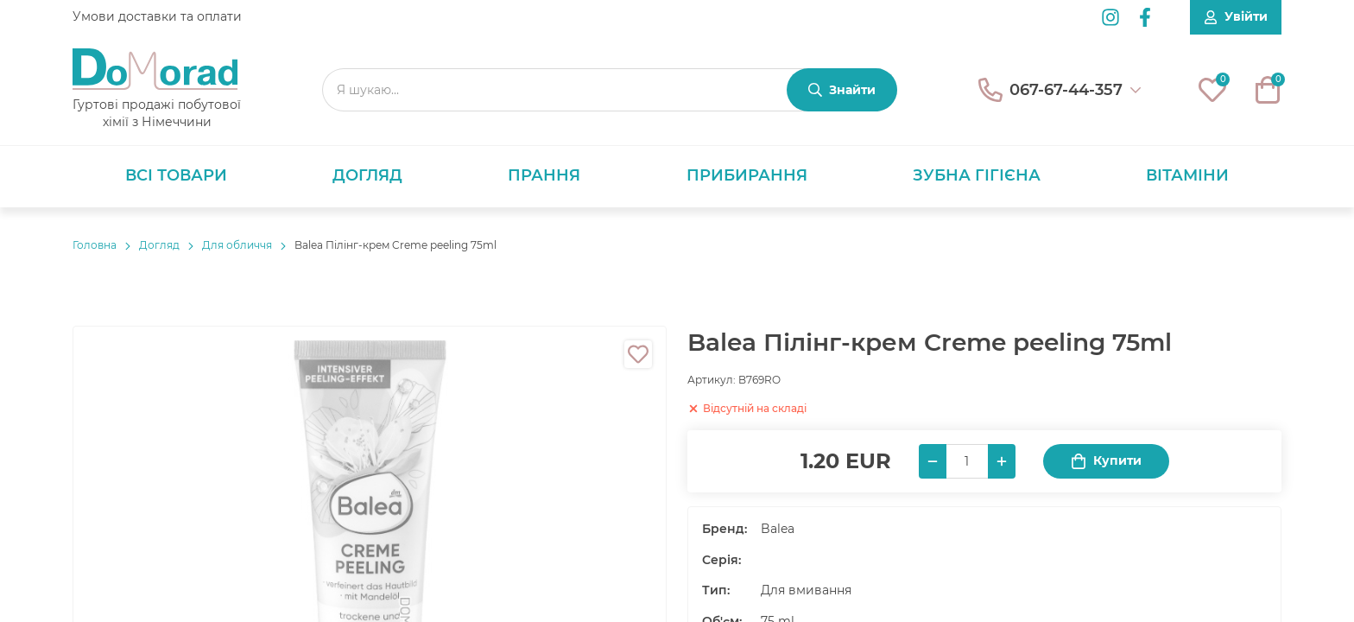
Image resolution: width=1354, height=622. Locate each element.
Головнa (95, 244)
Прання (544, 175)
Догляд (367, 175)
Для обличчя (237, 244)
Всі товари (176, 175)
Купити (1106, 461)
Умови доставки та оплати (157, 16)
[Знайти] (842, 90)
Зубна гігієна (977, 175)
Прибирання (746, 175)
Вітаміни (1187, 175)
